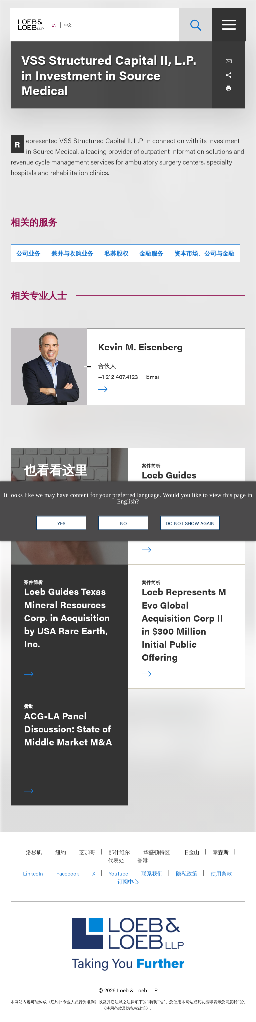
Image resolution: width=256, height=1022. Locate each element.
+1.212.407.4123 (118, 376)
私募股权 (116, 253)
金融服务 (151, 253)
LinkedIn (33, 873)
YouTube (118, 873)
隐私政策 (186, 873)
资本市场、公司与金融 (204, 253)
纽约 (60, 852)
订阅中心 (128, 881)
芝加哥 (87, 852)
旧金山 (191, 852)
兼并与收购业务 (72, 253)
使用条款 (221, 873)
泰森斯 (221, 852)
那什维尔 (119, 852)
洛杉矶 (34, 852)
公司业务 (28, 253)
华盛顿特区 (156, 852)
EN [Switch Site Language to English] (54, 25)
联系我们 (152, 873)
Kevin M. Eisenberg (140, 346)
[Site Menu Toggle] (228, 24)
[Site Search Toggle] (195, 24)
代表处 (116, 860)
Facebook (67, 873)
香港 (142, 860)
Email (153, 376)
